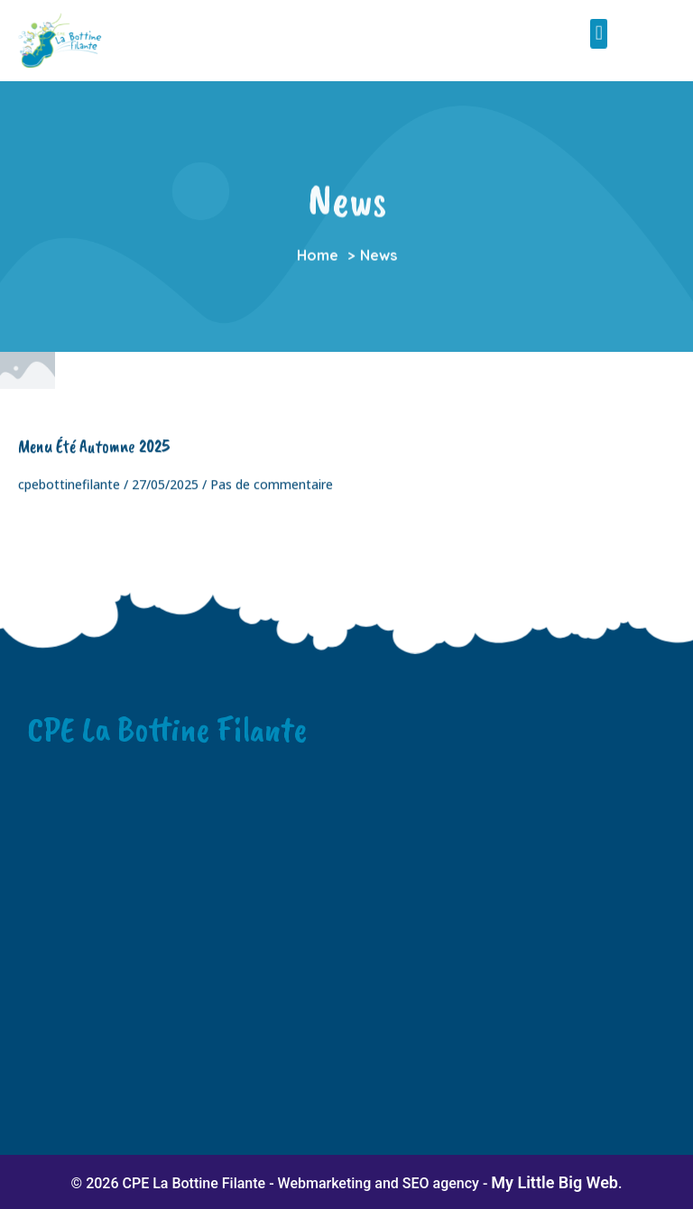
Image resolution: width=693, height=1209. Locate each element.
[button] (598, 35)
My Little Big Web (554, 1182)
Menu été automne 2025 (94, 451)
